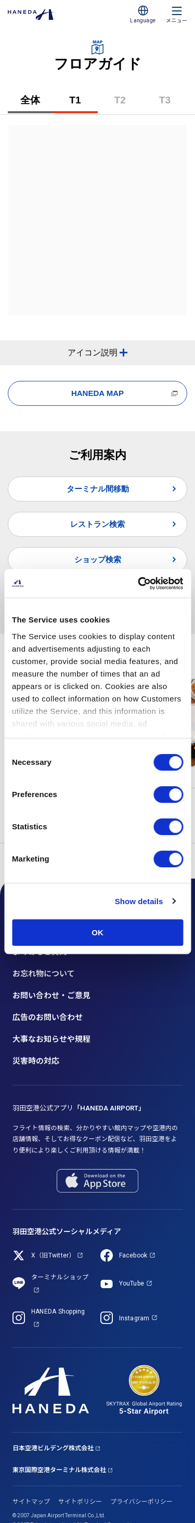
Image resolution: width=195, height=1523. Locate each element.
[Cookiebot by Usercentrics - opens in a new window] (139, 583)
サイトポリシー (80, 1501)
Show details (139, 901)
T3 (173, 104)
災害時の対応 (35, 1061)
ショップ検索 (97, 559)
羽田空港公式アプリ (78, 1108)
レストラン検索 (97, 524)
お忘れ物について (43, 973)
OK (97, 932)
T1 (83, 104)
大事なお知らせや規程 (51, 1039)
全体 (30, 100)
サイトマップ (31, 1501)
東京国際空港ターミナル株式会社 (59, 1470)
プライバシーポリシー (141, 1501)
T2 (128, 104)
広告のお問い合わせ (47, 1017)
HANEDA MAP (97, 393)
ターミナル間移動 (98, 488)
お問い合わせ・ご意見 (51, 995)
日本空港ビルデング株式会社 (53, 1448)
